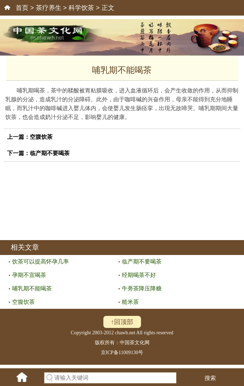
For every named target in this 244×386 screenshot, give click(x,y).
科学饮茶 (81, 7)
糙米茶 (130, 302)
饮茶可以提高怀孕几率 (40, 262)
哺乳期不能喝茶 (32, 288)
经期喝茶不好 (139, 275)
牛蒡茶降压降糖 (142, 288)
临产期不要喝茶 (50, 153)
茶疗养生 (48, 7)
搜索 (210, 378)
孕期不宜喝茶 (29, 275)
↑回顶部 (122, 321)
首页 (22, 7)
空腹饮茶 (41, 137)
